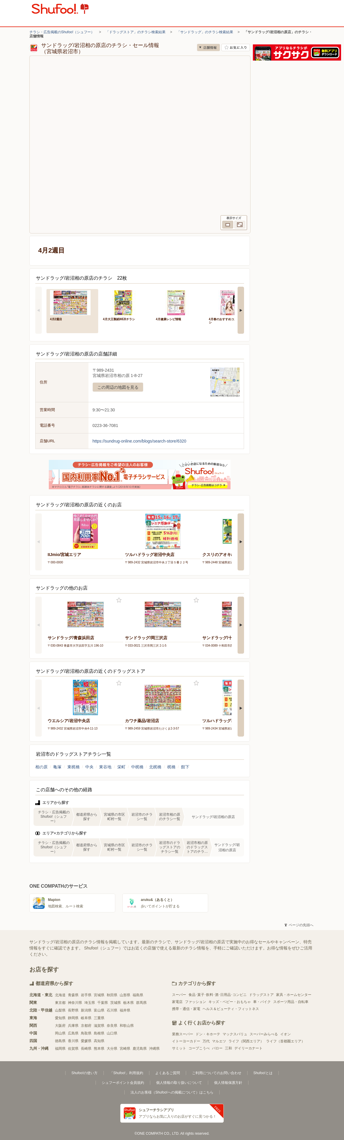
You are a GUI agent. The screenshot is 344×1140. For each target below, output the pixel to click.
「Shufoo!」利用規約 (126, 1073)
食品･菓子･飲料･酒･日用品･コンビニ (217, 995)
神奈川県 (75, 1003)
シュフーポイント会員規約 (123, 1083)
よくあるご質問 (167, 1073)
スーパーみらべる (264, 1034)
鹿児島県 (140, 1048)
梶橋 (171, 767)
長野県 (73, 1010)
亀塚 (57, 767)
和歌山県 (127, 1026)
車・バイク (262, 1002)
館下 (185, 767)
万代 (206, 1041)
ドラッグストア (261, 995)
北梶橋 (155, 767)
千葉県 (102, 1003)
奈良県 (112, 1026)
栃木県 (128, 1003)
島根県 (99, 1033)
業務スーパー (182, 1034)
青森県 (73, 995)
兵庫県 (73, 1026)
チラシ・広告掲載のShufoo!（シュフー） (61, 32)
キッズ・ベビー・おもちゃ (229, 1002)
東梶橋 (73, 767)
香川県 (73, 1041)
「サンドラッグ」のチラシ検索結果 (205, 32)
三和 (228, 1048)
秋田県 (112, 995)
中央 (89, 767)
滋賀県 (99, 1026)
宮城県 (99, 995)
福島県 (138, 995)
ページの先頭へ (299, 925)
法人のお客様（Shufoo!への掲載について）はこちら (172, 1092)
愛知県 (60, 1018)
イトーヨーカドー (186, 1041)
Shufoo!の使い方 (84, 1073)
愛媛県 (86, 1041)
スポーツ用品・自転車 (290, 1002)
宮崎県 (125, 1048)
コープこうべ (199, 1048)
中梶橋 (137, 767)
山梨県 (60, 1010)
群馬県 (141, 1003)
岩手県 (86, 995)
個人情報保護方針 (228, 1083)
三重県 (99, 1018)
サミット (179, 1048)
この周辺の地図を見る (117, 387)
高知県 (99, 1041)
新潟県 (86, 1010)
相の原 (41, 767)
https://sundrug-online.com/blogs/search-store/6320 (139, 441)
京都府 (86, 1026)
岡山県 (60, 1033)
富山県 (99, 1010)
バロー (217, 1048)
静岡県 (73, 1018)
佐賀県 (73, 1048)
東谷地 (105, 767)
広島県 (73, 1033)
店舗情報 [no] (208, 47)
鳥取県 (86, 1033)
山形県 (125, 995)
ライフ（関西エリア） (246, 1041)
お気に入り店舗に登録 (235, 47)
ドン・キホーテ (208, 1034)
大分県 (112, 1048)
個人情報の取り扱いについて (179, 1083)
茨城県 (115, 1003)
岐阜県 (86, 1018)
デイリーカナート (248, 1048)
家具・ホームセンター (293, 995)
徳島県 (60, 1041)
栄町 (121, 767)
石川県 (112, 1010)
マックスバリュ (235, 1034)
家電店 (177, 1002)
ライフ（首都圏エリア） (285, 1041)
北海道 (60, 995)
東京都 (60, 1003)
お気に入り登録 (119, 600)
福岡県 (60, 1048)
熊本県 (99, 1048)
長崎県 (86, 1048)
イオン (285, 1034)
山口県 (112, 1033)
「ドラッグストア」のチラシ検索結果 (136, 32)
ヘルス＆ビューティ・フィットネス (231, 1009)
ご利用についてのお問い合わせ (216, 1073)
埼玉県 (89, 1003)
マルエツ (219, 1041)
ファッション (195, 1002)
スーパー (179, 995)
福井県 (125, 1010)
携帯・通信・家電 (186, 1009)
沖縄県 (154, 1048)
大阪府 (60, 1026)
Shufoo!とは (263, 1073)
